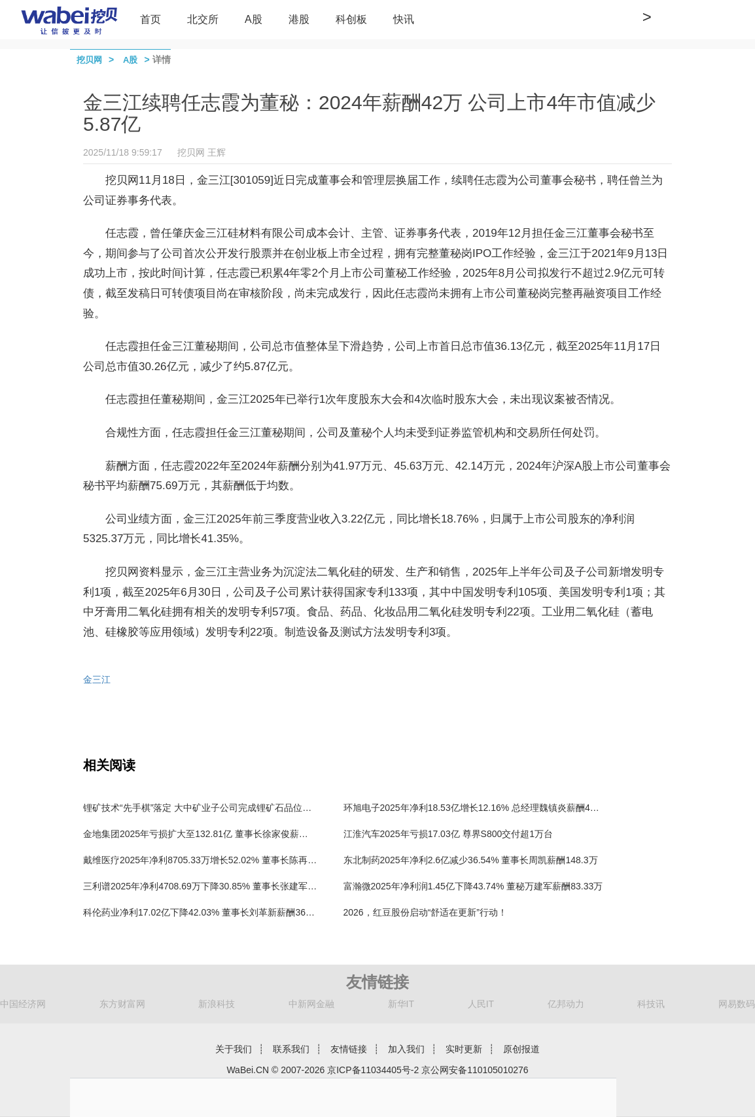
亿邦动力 (566, 1004)
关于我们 (233, 1049)
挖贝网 (89, 60)
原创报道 (521, 1049)
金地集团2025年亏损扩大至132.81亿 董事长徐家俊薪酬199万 (207, 834)
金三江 (97, 679)
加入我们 (406, 1049)
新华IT (401, 1004)
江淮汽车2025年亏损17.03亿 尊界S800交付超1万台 (448, 834)
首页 (150, 19)
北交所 (203, 19)
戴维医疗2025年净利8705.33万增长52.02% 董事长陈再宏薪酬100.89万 (227, 860)
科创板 (351, 19)
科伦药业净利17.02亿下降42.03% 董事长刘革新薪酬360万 (201, 912)
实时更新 (464, 1049)
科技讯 (651, 1004)
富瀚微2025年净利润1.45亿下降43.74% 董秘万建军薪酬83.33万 (473, 886)
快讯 (403, 19)
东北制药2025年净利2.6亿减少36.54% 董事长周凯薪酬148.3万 (470, 860)
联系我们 (291, 1049)
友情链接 (348, 1049)
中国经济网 (23, 1004)
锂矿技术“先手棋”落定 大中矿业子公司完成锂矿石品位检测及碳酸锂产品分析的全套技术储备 (270, 807)
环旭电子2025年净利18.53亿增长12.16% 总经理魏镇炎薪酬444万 (476, 807)
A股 (253, 19)
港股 (299, 19)
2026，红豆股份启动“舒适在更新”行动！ (425, 912)
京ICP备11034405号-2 (373, 1070)
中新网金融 (311, 1004)
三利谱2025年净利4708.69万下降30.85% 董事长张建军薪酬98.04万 (220, 886)
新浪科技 (216, 1004)
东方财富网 (122, 1004)
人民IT (481, 1004)
